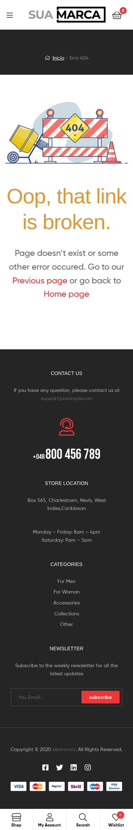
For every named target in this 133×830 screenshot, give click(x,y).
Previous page (39, 280)
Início (58, 58)
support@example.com (66, 398)
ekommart (64, 749)
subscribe (100, 697)
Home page (66, 294)
